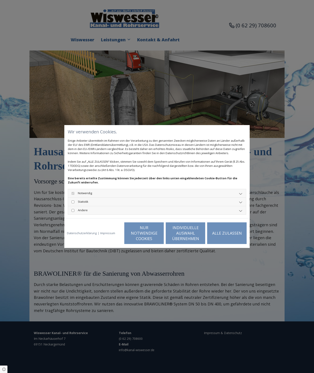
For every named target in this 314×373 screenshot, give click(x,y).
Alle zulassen (227, 233)
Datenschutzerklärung (82, 233)
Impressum (107, 233)
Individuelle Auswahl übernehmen (185, 233)
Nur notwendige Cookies (144, 233)
